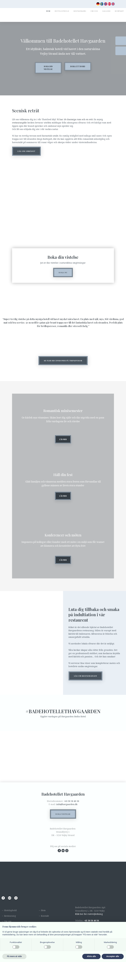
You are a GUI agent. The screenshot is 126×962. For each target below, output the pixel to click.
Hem (48, 11)
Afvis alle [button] (91, 956)
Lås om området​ (26, 151)
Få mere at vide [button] (14, 956)
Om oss (94, 11)
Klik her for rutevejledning (89, 920)
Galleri (106, 11)
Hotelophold (62, 11)
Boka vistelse (63, 820)
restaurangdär (19, 122)
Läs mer (63, 440)
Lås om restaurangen (85, 682)
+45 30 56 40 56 (71, 807)
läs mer (63, 565)
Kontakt (119, 11)
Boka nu (63, 272)
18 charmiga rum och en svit (78, 119)
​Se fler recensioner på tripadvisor (63, 361)
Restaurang (80, 11)
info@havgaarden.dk (66, 810)
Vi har (60, 119)
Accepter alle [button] (112, 956)
